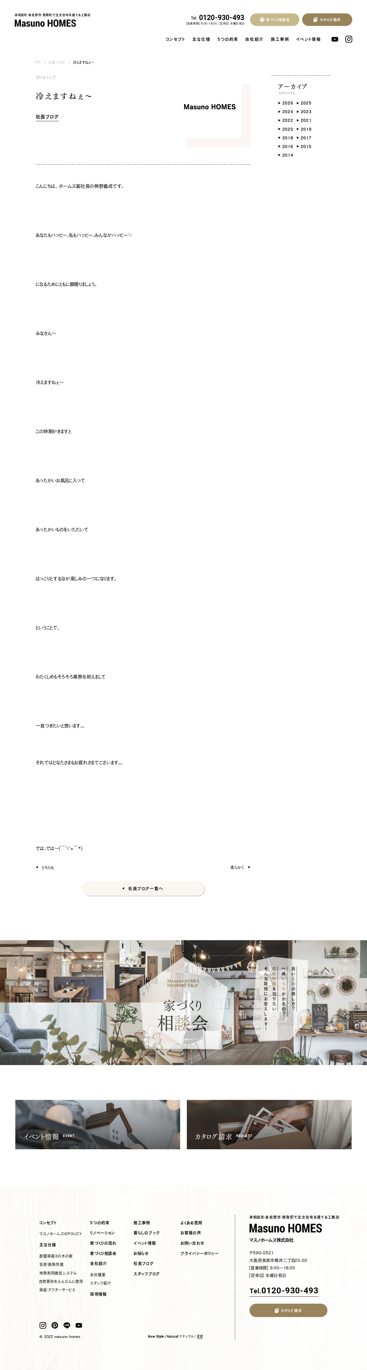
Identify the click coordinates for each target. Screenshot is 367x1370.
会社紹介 (254, 39)
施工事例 (280, 39)
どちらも (48, 867)
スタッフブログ (147, 1274)
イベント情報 (308, 39)
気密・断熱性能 (52, 1264)
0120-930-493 (217, 18)
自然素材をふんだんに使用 (61, 1281)
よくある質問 (191, 1223)
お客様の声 (191, 1233)
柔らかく (237, 867)
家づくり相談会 (103, 1253)
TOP (37, 62)
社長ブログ (56, 62)
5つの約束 (228, 39)
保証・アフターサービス (57, 1289)
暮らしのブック (147, 1233)
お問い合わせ (193, 1243)
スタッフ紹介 (100, 1283)
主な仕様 (201, 39)
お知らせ (141, 1253)
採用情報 (98, 1294)
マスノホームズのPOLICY (61, 1233)
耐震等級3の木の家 (56, 1256)
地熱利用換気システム (58, 1273)
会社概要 (98, 1274)
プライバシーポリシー (200, 1253)
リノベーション (102, 1233)
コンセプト (175, 39)
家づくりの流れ (103, 1243)
